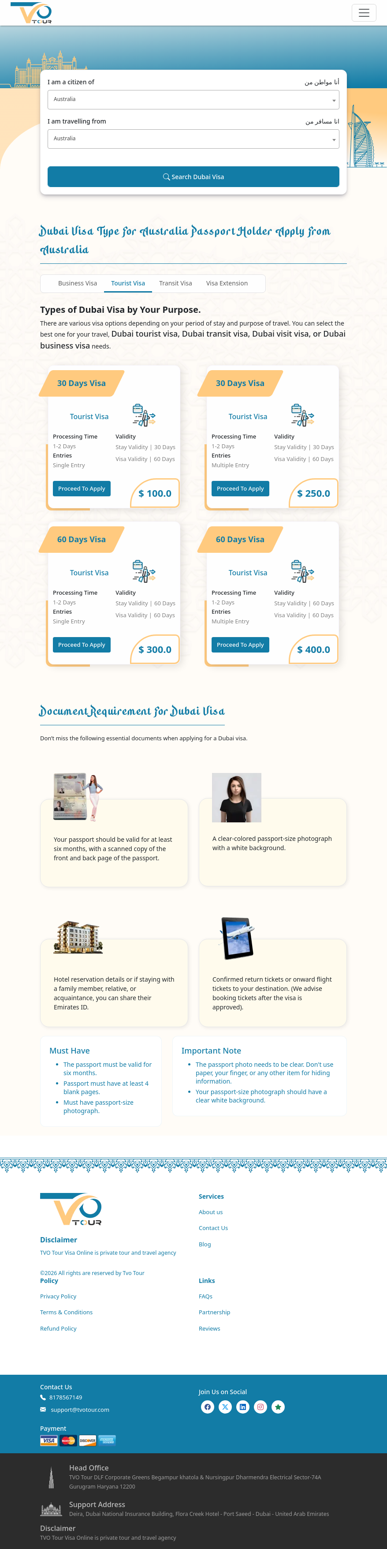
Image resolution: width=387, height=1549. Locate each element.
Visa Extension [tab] (227, 283)
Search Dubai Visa (193, 177)
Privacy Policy (58, 1296)
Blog (205, 1244)
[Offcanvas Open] (364, 13)
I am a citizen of (193, 81)
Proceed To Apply (81, 488)
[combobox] (193, 99)
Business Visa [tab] (77, 283)
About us (211, 1212)
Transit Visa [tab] (175, 283)
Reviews (209, 1328)
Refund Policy (58, 1328)
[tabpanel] (193, 515)
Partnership (215, 1312)
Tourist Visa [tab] (128, 283)
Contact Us (213, 1228)
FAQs (205, 1296)
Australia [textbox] (65, 99)
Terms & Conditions (66, 1312)
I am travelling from (193, 121)
